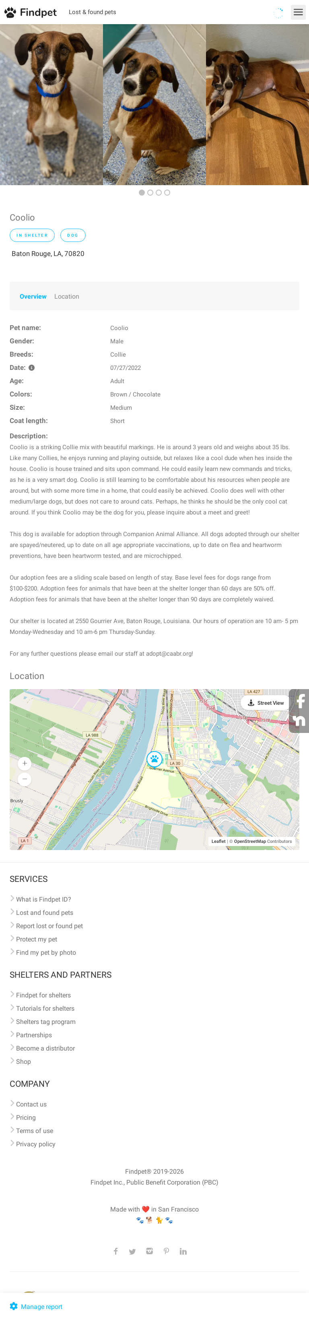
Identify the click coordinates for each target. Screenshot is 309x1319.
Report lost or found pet (49, 926)
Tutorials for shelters (45, 1008)
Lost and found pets (44, 912)
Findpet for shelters (43, 995)
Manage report (35, 1307)
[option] (51, 104)
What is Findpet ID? (43, 899)
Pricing (26, 1117)
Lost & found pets (92, 12)
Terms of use (34, 1131)
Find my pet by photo (46, 952)
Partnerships (34, 1035)
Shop (23, 1061)
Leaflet (219, 841)
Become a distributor (45, 1048)
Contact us (31, 1104)
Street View (271, 703)
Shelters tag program (46, 1022)
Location (66, 296)
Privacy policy (36, 1144)
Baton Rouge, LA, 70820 (48, 254)
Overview (33, 296)
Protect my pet (36, 939)
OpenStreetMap (250, 841)
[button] (148, 751)
